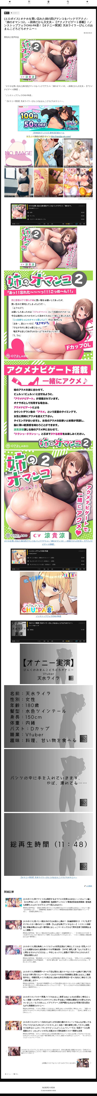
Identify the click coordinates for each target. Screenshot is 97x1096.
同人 (7, 13)
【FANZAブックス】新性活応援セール (48, 119)
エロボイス (15, 13)
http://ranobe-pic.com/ (61, 136)
